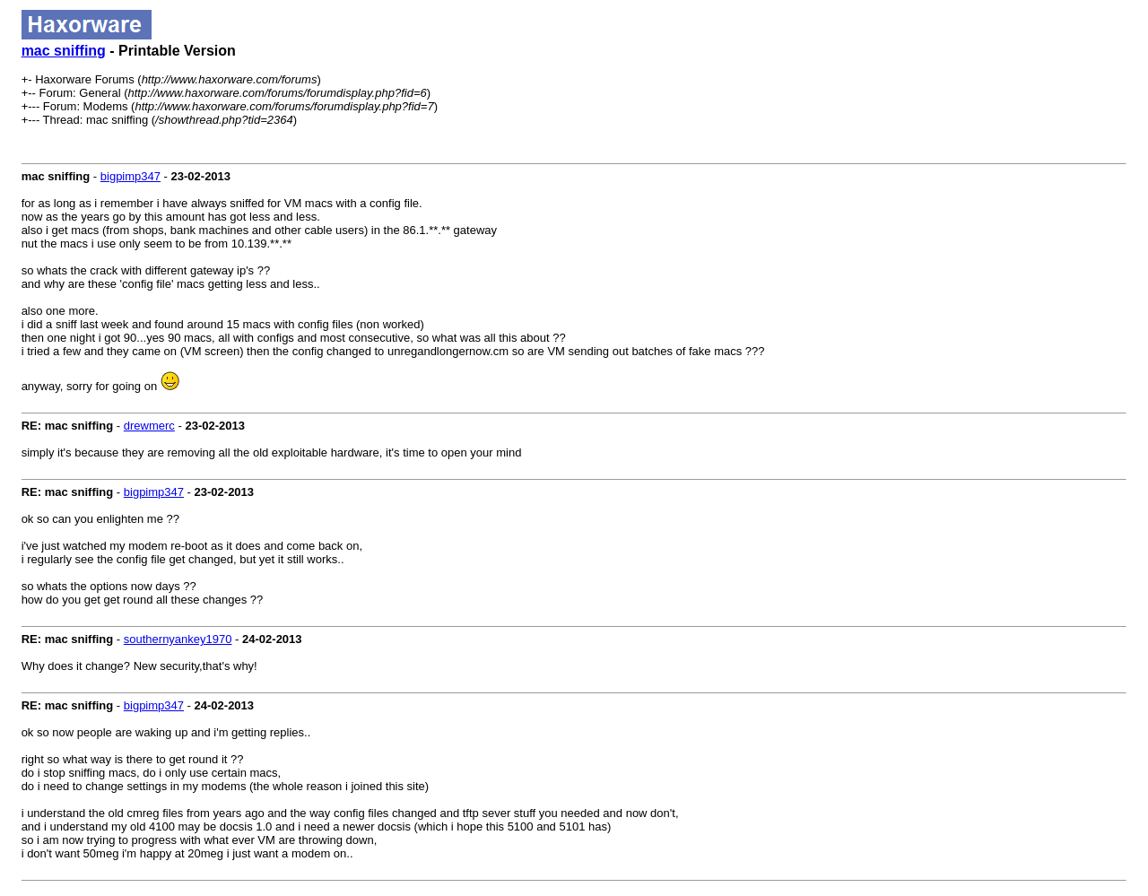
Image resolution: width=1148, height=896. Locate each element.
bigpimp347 (130, 176)
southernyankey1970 (178, 639)
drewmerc (149, 425)
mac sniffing (64, 50)
